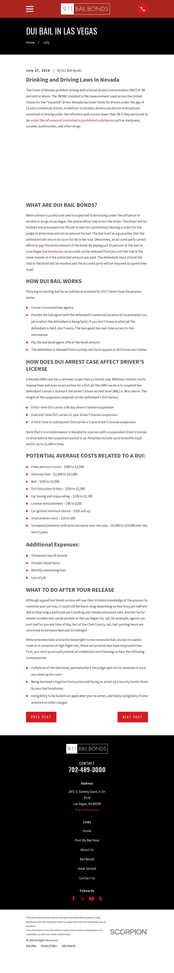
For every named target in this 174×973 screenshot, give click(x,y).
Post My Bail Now (87, 840)
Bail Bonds (87, 859)
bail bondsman (52, 251)
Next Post (133, 716)
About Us (87, 850)
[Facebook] (73, 898)
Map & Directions (87, 810)
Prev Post (41, 716)
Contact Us (87, 878)
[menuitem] (31, 945)
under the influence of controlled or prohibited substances (72, 120)
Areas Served (87, 868)
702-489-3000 (87, 769)
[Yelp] (100, 898)
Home (87, 831)
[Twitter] (82, 898)
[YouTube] (91, 898)
